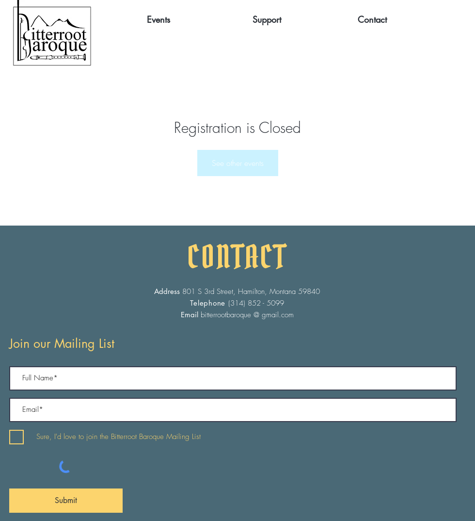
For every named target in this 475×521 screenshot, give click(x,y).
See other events (238, 163)
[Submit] (66, 500)
